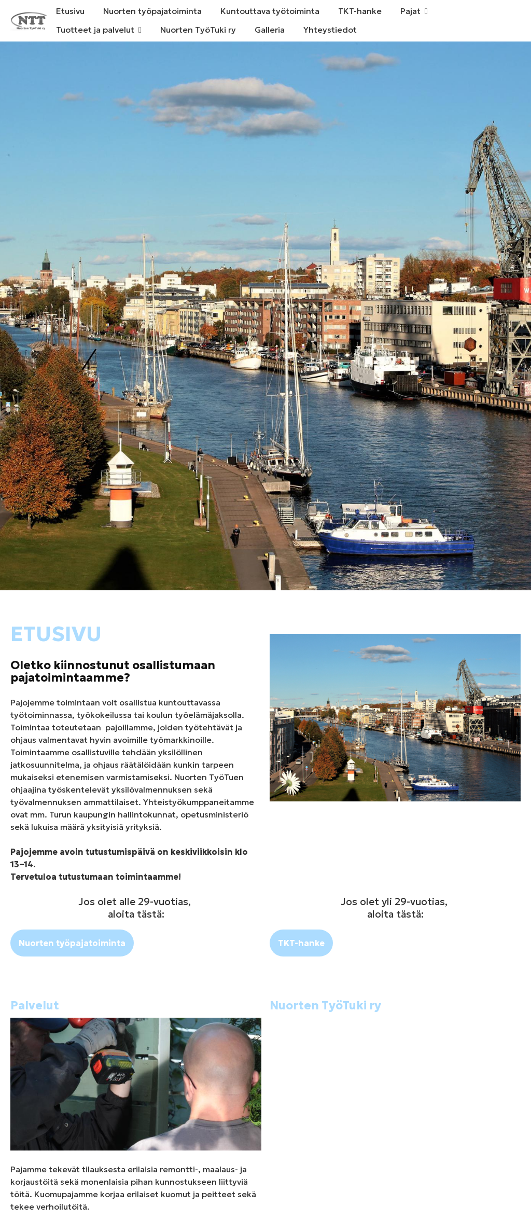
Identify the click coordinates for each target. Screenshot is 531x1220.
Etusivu (70, 11)
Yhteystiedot (330, 29)
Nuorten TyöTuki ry (198, 29)
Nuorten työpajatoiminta (152, 11)
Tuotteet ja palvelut (95, 29)
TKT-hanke (360, 11)
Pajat (410, 11)
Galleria (270, 29)
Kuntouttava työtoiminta (269, 11)
